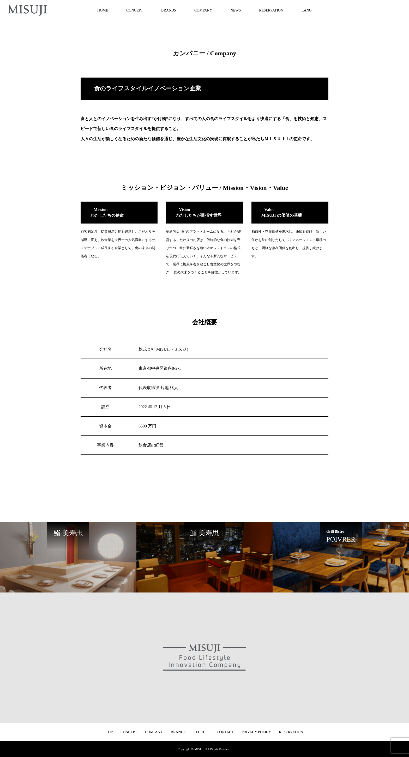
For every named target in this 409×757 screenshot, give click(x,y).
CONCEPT (134, 10)
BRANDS (168, 10)
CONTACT (225, 732)
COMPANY (203, 10)
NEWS (236, 10)
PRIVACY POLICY (256, 732)
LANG (307, 10)
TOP (109, 732)
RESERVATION (271, 10)
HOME (102, 10)
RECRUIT (201, 732)
